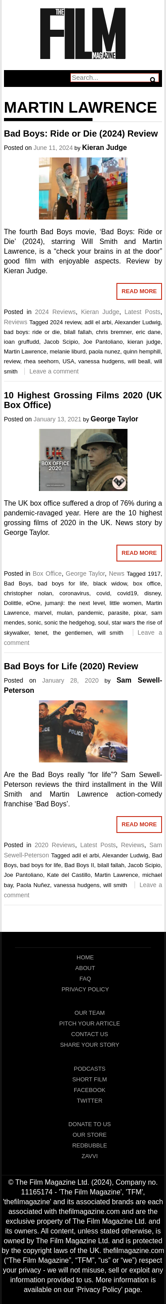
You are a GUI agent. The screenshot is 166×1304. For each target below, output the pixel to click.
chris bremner (114, 332)
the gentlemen (72, 632)
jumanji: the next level (75, 603)
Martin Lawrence (25, 351)
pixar (140, 612)
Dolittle (13, 603)
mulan (64, 612)
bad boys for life (62, 583)
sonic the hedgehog (69, 622)
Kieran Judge (104, 147)
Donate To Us (89, 1124)
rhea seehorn (41, 361)
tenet (41, 632)
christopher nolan (28, 593)
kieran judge (144, 341)
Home (85, 957)
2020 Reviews (55, 844)
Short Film (89, 1079)
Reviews (15, 322)
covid (103, 593)
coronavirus (74, 593)
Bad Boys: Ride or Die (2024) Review (81, 133)
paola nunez (104, 351)
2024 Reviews (55, 311)
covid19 (127, 593)
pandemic (90, 612)
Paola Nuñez (33, 885)
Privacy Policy (85, 989)
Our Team (89, 1012)
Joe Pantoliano (103, 341)
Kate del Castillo (68, 875)
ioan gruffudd (21, 341)
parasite (118, 612)
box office (147, 583)
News (116, 573)
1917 (154, 573)
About (85, 968)
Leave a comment (53, 371)
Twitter (90, 1100)
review (12, 361)
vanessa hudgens (101, 361)
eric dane (148, 332)
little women (125, 603)
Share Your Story (90, 1044)
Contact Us (89, 1034)
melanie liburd (67, 351)
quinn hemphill (142, 351)
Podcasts (90, 1068)
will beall (139, 361)
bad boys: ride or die (32, 332)
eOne (33, 603)
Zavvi (89, 1156)
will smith (110, 632)
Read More (139, 291)
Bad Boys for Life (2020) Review (71, 666)
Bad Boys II (79, 865)
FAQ (85, 978)
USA (68, 361)
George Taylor (114, 419)
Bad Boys (17, 583)
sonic (34, 622)
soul (103, 622)
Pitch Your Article (89, 1023)
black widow (110, 583)
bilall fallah (78, 332)
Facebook (90, 1090)
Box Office (47, 573)
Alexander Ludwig (138, 322)
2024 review (65, 322)
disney (152, 593)
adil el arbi (98, 322)
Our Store (90, 1134)
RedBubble (89, 1145)
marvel (42, 612)
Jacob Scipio (61, 341)
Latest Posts (142, 311)
